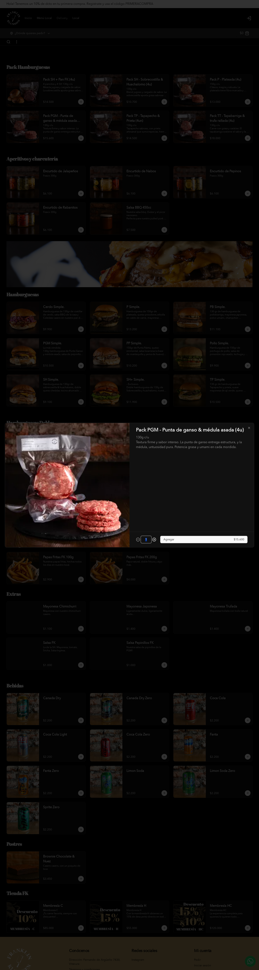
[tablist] (129, 466)
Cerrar (129, 514)
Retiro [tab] (152, 466)
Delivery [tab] (106, 466)
